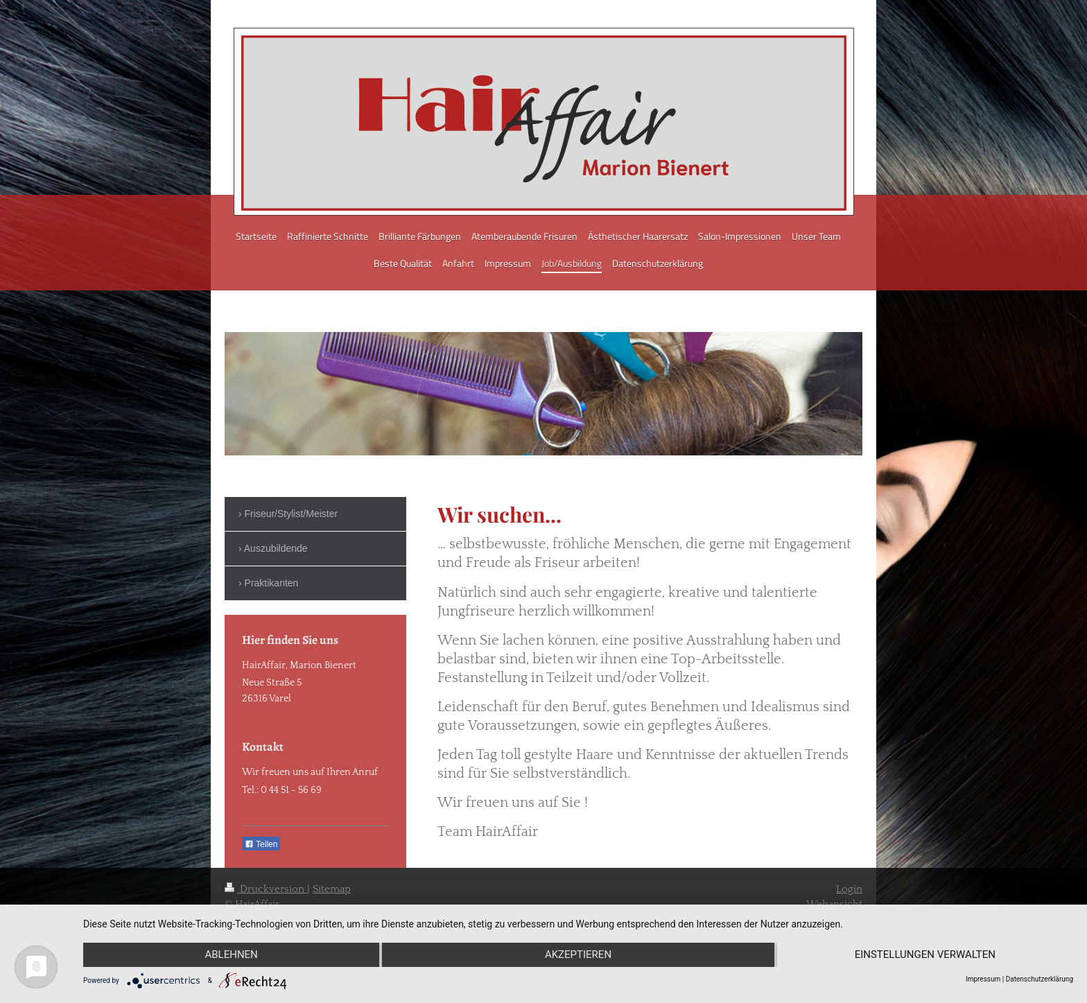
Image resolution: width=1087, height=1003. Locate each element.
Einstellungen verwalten (925, 955)
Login (849, 889)
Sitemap (332, 889)
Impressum (983, 979)
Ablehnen (231, 955)
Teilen (261, 844)
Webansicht (834, 904)
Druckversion (266, 889)
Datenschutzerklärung (1039, 979)
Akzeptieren (578, 955)
